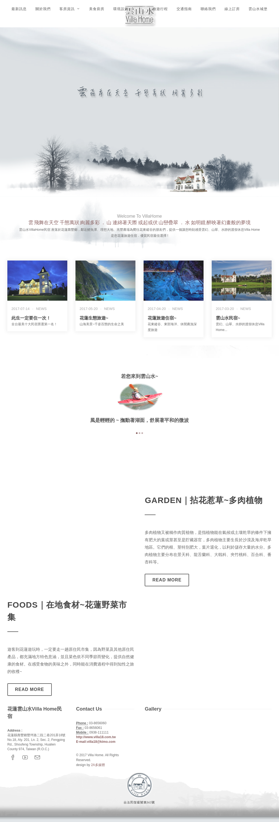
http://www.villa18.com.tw (96, 737)
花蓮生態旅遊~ (94, 318)
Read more (166, 580)
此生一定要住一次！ (31, 318)
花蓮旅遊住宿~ (162, 318)
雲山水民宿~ (228, 318)
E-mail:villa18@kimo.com (95, 742)
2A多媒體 (98, 765)
